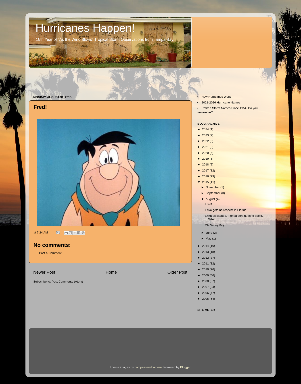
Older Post (177, 272)
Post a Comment (50, 253)
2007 (206, 287)
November (213, 187)
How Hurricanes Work (216, 96)
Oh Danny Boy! (215, 225)
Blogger (185, 367)
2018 (206, 164)
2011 (206, 263)
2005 (206, 298)
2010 (206, 269)
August (211, 199)
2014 (206, 246)
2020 (206, 153)
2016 (206, 176)
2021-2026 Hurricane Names (221, 102)
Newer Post (44, 272)
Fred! (208, 204)
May (209, 238)
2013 (206, 252)
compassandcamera (148, 367)
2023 (206, 135)
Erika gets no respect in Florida (226, 210)
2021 (206, 147)
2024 (206, 129)
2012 (206, 257)
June (209, 232)
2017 (206, 170)
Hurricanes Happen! (85, 28)
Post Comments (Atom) (67, 281)
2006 (206, 293)
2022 (206, 141)
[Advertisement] (110, 79)
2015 (206, 182)
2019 (206, 158)
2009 (206, 275)
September (213, 193)
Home (111, 272)
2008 (206, 281)
